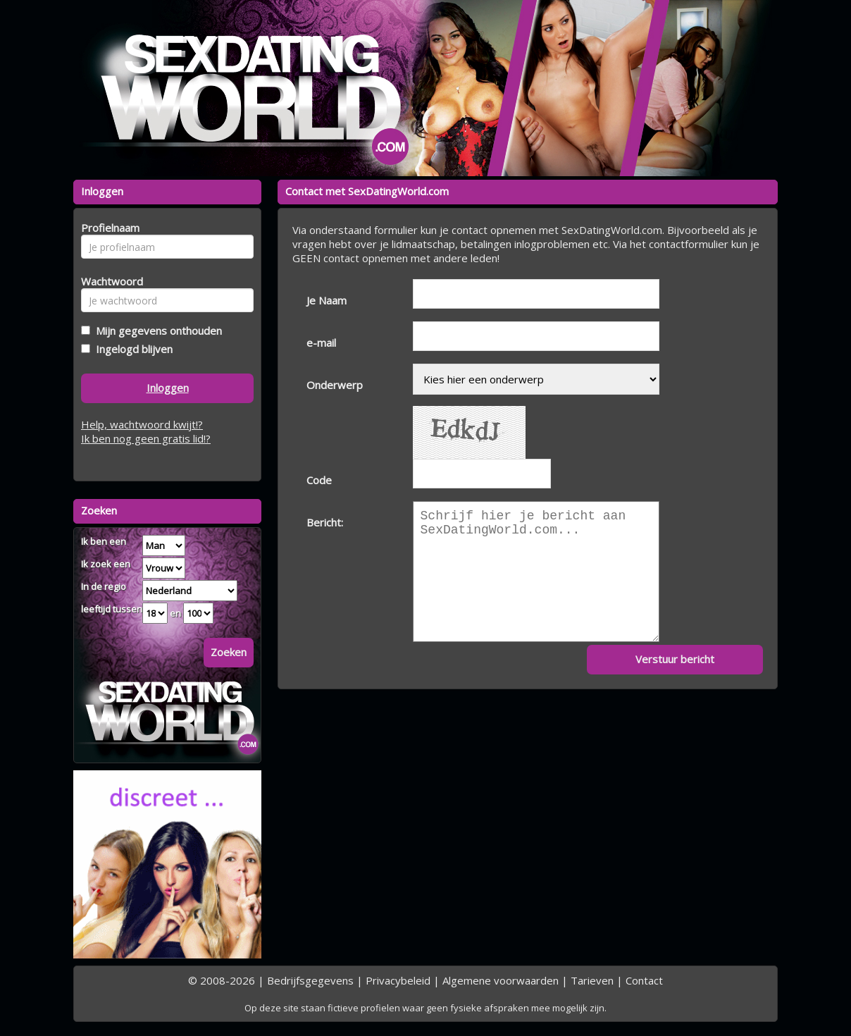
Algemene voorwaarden (500, 980)
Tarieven (592, 980)
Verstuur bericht (674, 659)
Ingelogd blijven (131, 349)
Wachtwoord (108, 281)
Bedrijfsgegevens (310, 980)
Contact (644, 980)
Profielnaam (108, 228)
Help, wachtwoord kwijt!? (142, 424)
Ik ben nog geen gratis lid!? (146, 438)
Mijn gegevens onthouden (156, 330)
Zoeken (229, 652)
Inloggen (168, 388)
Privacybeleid (398, 980)
